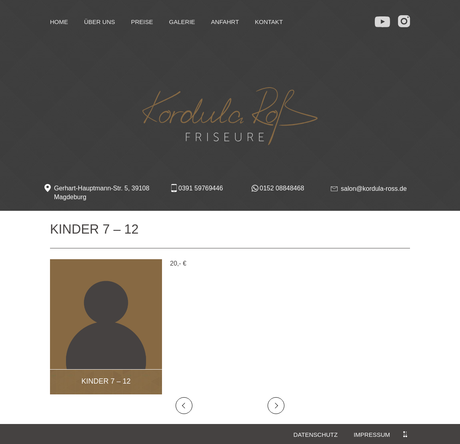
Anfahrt (225, 21)
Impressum (372, 434)
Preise (142, 21)
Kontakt (269, 21)
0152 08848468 (282, 188)
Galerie (182, 21)
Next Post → (276, 406)
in (405, 21)
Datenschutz (316, 434)
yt (382, 19)
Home (59, 21)
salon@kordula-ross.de (374, 188)
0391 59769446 (200, 188)
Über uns (99, 21)
